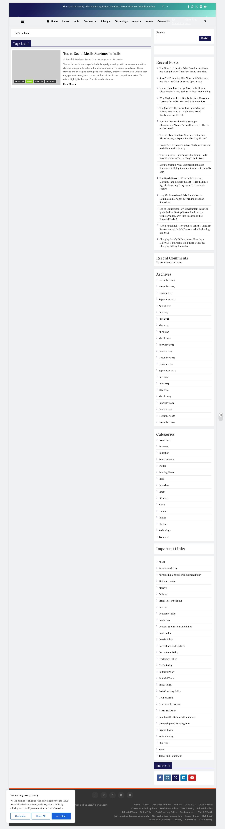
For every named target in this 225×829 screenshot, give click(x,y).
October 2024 (165, 363)
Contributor (165, 632)
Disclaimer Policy (168, 658)
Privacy (178, 819)
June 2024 (164, 383)
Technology (121, 21)
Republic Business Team (78, 59)
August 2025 (165, 305)
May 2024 (163, 389)
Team (161, 749)
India (76, 21)
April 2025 (164, 331)
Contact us (164, 21)
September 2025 (167, 299)
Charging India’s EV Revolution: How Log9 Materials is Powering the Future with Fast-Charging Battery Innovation (183, 243)
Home (52, 21)
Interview (164, 485)
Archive (163, 587)
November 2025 (167, 286)
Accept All (61, 815)
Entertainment (166, 459)
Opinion (163, 511)
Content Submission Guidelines (175, 626)
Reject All (40, 815)
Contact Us (190, 819)
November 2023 (167, 422)
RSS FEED (164, 742)
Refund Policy (166, 736)
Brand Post (164, 440)
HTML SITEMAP (167, 710)
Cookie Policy (166, 639)
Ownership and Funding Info (174, 723)
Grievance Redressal (169, 704)
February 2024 (166, 402)
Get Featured (166, 697)
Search (160, 32)
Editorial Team (166, 678)
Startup (39, 81)
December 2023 (167, 415)
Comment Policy (167, 613)
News (29, 81)
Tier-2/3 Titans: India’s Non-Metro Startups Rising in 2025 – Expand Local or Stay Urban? (183, 136)
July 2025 (163, 312)
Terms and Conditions (170, 755)
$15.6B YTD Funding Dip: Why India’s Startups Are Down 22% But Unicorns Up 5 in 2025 (184, 79)
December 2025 (167, 279)
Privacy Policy (166, 729)
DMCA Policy (165, 665)
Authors (163, 594)
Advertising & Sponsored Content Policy (180, 574)
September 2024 (167, 370)
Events (162, 465)
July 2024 (163, 376)
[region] (40, 806)
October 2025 (165, 292)
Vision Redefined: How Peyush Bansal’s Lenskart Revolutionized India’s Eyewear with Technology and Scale (185, 229)
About (149, 21)
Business (88, 21)
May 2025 (163, 325)
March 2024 (165, 396)
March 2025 (165, 338)
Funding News (166, 472)
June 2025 (164, 318)
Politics (162, 517)
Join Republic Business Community (177, 716)
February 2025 (166, 344)
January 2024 (165, 409)
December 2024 (167, 357)
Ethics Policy (165, 684)
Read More (69, 84)
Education (164, 452)
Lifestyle (105, 21)
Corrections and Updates (172, 645)
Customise (20, 815)
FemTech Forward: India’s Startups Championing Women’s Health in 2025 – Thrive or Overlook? (184, 125)
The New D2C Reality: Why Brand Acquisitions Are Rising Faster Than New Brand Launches (109, 6)
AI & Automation (167, 581)
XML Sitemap (205, 819)
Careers (163, 607)
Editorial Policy (167, 671)
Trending (50, 81)
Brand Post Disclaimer (170, 600)
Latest (65, 21)
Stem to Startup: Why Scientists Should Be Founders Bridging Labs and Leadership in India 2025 (185, 168)
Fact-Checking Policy (170, 691)
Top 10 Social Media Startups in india (92, 53)
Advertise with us (168, 568)
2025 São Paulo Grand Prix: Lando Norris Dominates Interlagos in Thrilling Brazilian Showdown (182, 199)
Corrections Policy (168, 652)
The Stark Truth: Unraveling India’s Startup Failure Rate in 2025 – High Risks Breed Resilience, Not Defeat (182, 111)
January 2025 (165, 351)
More (135, 21)
